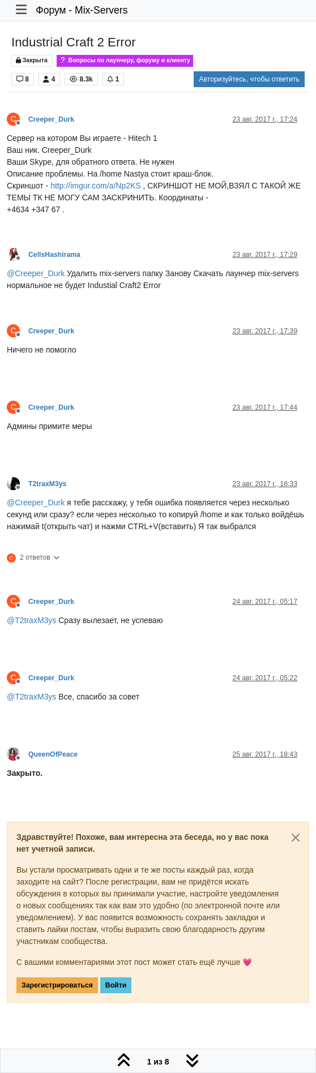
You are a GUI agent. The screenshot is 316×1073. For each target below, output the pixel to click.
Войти (115, 985)
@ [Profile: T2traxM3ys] (31, 620)
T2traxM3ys (47, 484)
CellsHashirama (54, 255)
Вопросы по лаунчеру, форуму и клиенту (124, 60)
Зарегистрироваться (57, 985)
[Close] (296, 837)
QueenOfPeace (53, 754)
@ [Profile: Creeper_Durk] (36, 273)
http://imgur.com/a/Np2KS (95, 185)
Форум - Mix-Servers (81, 10)
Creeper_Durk (51, 119)
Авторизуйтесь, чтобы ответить (249, 79)
